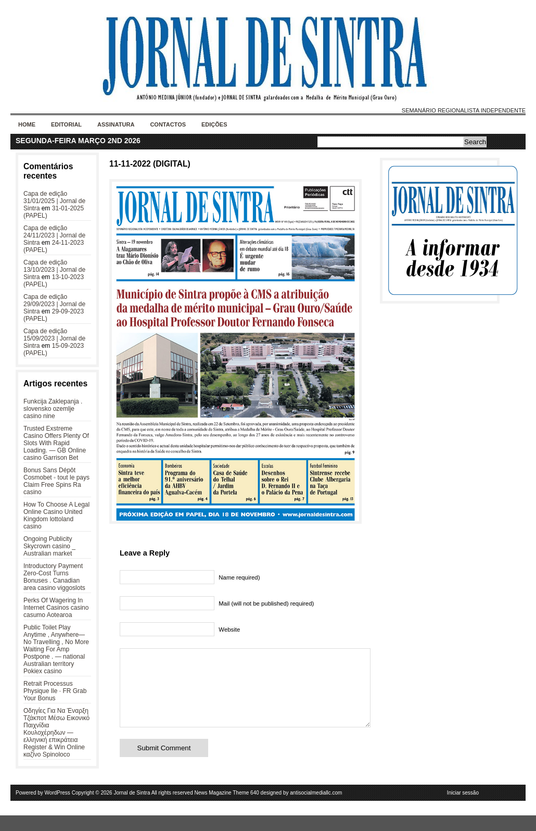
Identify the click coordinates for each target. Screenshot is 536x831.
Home (26, 124)
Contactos (168, 124)
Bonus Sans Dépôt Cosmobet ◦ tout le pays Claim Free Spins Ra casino (56, 481)
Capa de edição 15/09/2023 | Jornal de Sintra (54, 338)
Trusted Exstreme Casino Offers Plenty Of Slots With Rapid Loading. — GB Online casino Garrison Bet (56, 443)
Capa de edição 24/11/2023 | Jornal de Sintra (54, 235)
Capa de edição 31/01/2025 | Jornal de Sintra (54, 201)
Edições (214, 124)
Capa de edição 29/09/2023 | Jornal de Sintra (54, 304)
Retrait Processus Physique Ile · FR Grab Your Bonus (54, 691)
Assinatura (115, 124)
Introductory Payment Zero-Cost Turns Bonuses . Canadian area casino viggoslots (54, 576)
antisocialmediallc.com (316, 808)
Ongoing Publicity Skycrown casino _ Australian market (49, 546)
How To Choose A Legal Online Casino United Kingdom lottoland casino (56, 515)
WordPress (57, 808)
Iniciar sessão (463, 808)
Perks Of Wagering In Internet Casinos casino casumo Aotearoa (55, 608)
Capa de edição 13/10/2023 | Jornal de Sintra (54, 270)
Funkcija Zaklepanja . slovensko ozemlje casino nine (52, 409)
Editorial (66, 124)
